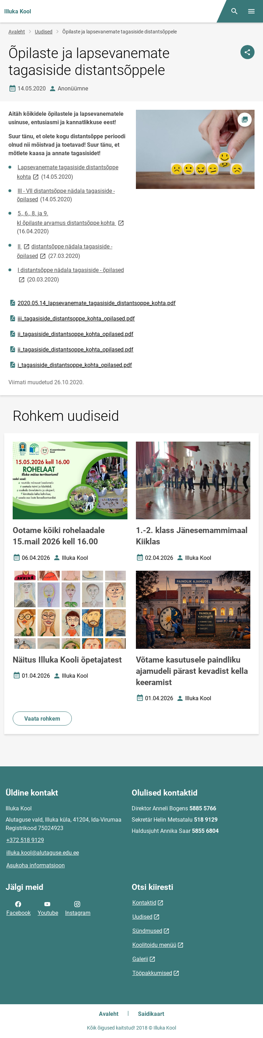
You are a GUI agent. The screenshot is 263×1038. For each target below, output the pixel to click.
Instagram (77, 907)
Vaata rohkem (42, 718)
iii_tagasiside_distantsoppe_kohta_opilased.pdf (72, 318)
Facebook (18, 907)
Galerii (140, 959)
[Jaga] (247, 52)
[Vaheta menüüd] (251, 11)
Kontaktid (144, 902)
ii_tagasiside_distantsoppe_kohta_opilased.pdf (71, 334)
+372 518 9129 (25, 840)
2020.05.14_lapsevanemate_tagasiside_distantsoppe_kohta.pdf (92, 303)
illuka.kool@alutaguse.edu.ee (42, 852)
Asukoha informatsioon (35, 865)
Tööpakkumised (152, 973)
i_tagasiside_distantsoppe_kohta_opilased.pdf (70, 365)
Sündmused (147, 931)
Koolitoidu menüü (154, 945)
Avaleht (16, 31)
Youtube (48, 907)
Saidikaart (151, 1014)
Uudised (43, 31)
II (24, 246)
